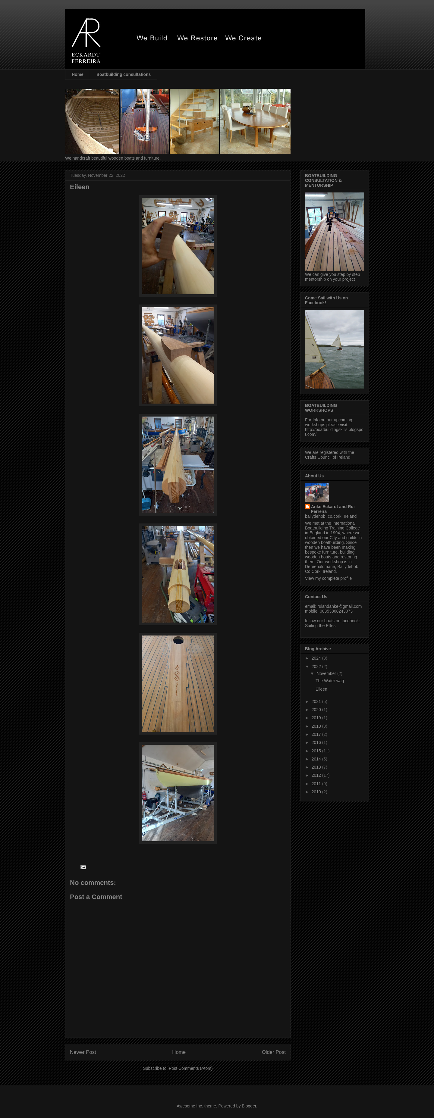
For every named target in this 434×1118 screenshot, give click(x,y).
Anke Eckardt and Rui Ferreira (333, 509)
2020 (317, 709)
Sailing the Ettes (320, 625)
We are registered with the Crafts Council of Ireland (329, 455)
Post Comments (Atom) (190, 1068)
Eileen (321, 689)
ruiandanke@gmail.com (339, 606)
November (326, 673)
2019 (317, 717)
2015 (317, 750)
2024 (317, 658)
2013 (317, 767)
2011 (317, 783)
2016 (317, 742)
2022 (317, 666)
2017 (317, 734)
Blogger (249, 1106)
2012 (317, 775)
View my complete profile (328, 578)
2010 (317, 791)
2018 (317, 726)
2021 (317, 701)
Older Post (274, 1052)
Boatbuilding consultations (123, 74)
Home (77, 74)
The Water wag (330, 680)
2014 (317, 759)
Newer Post (83, 1052)
